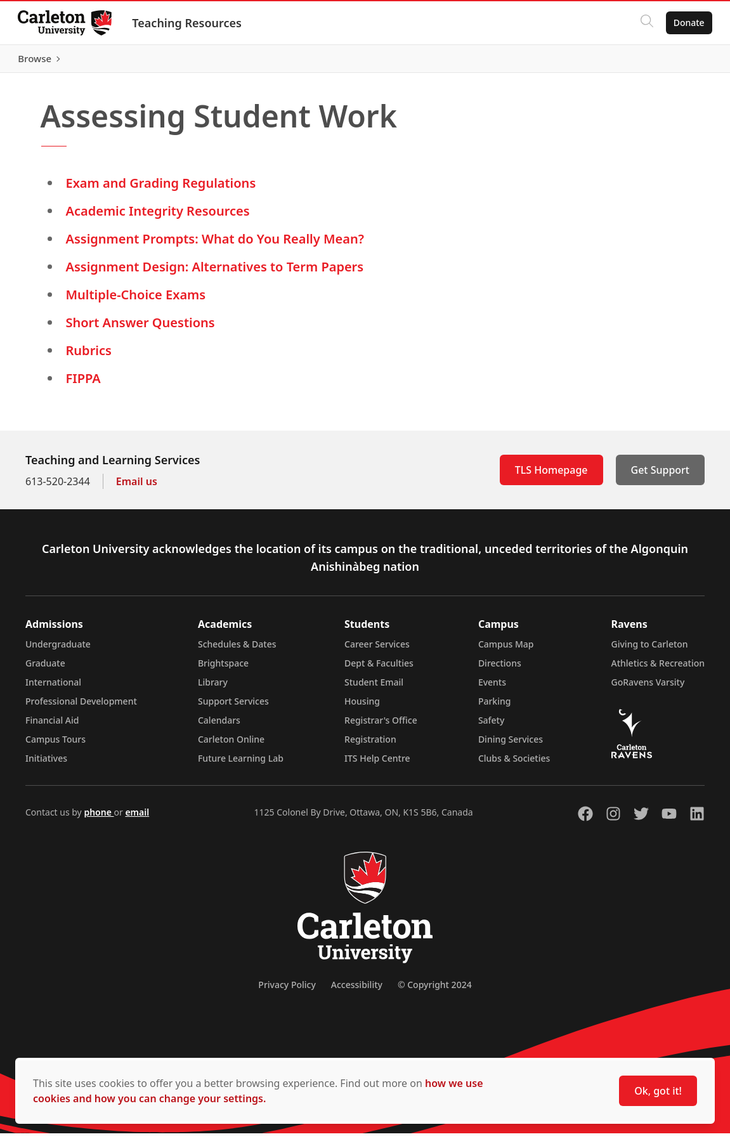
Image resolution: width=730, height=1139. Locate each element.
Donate (686, 22)
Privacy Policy (286, 990)
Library (213, 688)
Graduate (45, 669)
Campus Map (506, 650)
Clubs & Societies (514, 764)
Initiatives (46, 764)
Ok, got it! (658, 1091)
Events (492, 688)
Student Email (373, 688)
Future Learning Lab (241, 764)
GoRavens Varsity (648, 688)
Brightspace (223, 669)
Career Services (377, 650)
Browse (685, 61)
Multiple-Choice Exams (136, 300)
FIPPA (83, 384)
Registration (370, 745)
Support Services (233, 707)
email (137, 818)
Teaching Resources (189, 22)
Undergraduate (58, 650)
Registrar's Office (380, 726)
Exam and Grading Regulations (161, 188)
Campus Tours (55, 745)
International (53, 688)
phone (99, 818)
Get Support (660, 476)
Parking (494, 707)
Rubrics (89, 356)
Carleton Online (231, 745)
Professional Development (81, 707)
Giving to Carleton (649, 650)
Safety (491, 726)
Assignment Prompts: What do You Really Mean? (215, 244)
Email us (136, 487)
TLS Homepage (551, 476)
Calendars (219, 726)
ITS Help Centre (377, 764)
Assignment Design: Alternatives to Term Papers (215, 272)
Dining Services (510, 745)
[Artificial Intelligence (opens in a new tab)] (316, 62)
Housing (362, 707)
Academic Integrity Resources (158, 216)
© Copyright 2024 (435, 990)
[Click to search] (644, 22)
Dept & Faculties (379, 669)
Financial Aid (52, 726)
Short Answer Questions (140, 328)
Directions (499, 669)
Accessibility (356, 990)
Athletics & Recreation (658, 669)
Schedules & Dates (237, 650)
